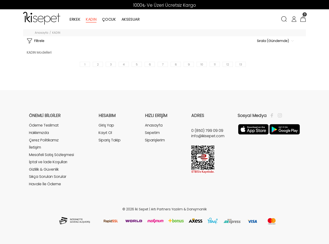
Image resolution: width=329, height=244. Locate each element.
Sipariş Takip (110, 140)
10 (201, 64)
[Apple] (253, 129)
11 (215, 64)
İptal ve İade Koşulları (48, 162)
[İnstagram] (278, 116)
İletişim (35, 147)
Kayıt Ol (105, 132)
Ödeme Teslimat (44, 125)
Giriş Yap (106, 125)
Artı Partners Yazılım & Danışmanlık (179, 209)
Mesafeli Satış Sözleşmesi (51, 154)
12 (227, 64)
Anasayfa (41, 33)
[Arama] (284, 19)
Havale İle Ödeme (45, 184)
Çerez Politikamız (44, 140)
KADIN (56, 33)
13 (240, 64)
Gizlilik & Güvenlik (44, 169)
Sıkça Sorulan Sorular (47, 176)
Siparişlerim (155, 140)
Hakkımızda (39, 132)
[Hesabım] (294, 19)
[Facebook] (273, 116)
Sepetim (152, 132)
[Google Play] (284, 129)
